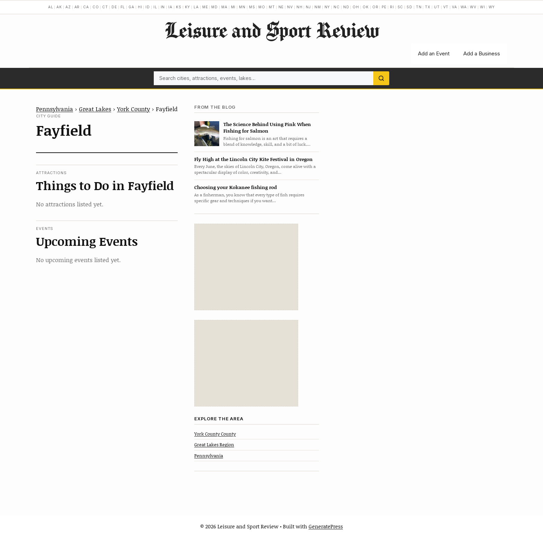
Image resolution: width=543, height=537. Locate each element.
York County (133, 109)
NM (317, 7)
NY (327, 7)
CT (105, 7)
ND (346, 7)
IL (155, 7)
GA (131, 7)
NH (299, 7)
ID (147, 7)
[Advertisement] (246, 267)
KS (178, 7)
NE (281, 7)
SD (409, 7)
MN (242, 7)
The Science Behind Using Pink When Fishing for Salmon (267, 127)
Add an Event (433, 53)
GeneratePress (326, 526)
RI (392, 7)
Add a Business (481, 53)
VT (446, 7)
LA (196, 7)
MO (261, 7)
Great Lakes (95, 109)
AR (77, 7)
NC (336, 7)
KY (187, 7)
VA (454, 7)
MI (233, 7)
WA (464, 7)
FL (123, 7)
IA (170, 7)
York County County (215, 434)
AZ (68, 7)
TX (427, 7)
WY (492, 7)
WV (473, 7)
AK (59, 7)
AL (50, 7)
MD (214, 7)
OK (366, 7)
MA (224, 7)
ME (205, 7)
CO (95, 7)
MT (272, 7)
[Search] (381, 78)
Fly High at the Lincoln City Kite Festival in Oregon (253, 159)
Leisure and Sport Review (271, 30)
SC (400, 7)
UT (437, 7)
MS (252, 7)
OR (375, 7)
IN (163, 7)
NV (290, 7)
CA (86, 7)
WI (482, 7)
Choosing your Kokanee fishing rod (235, 187)
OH (356, 7)
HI (140, 7)
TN (419, 7)
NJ (308, 7)
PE (384, 7)
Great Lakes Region (214, 444)
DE (114, 7)
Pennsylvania (54, 109)
